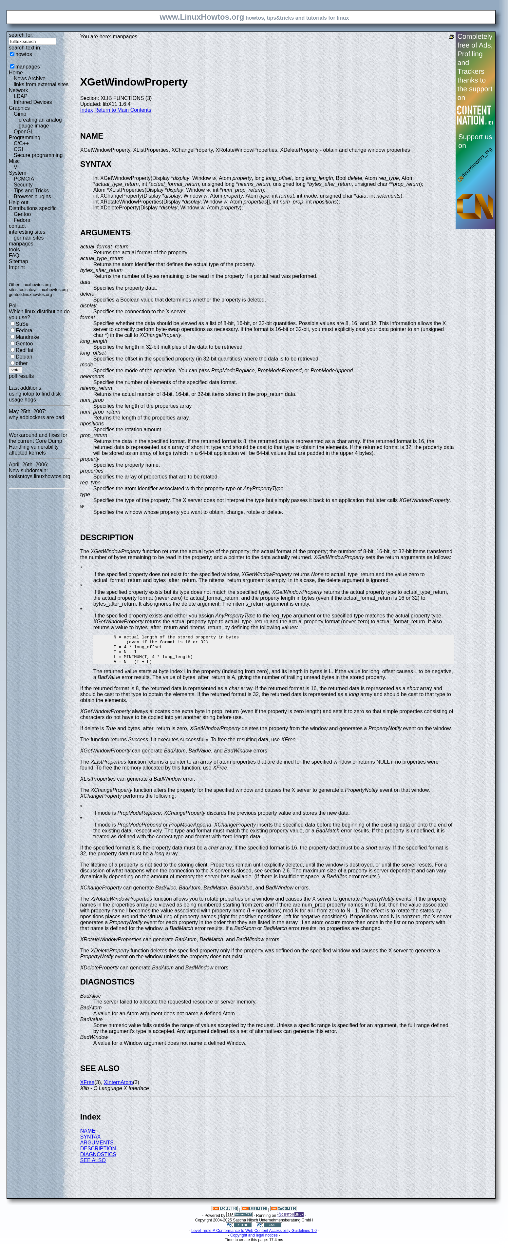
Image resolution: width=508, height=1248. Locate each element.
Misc (14, 161)
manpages (27, 66)
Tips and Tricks (31, 190)
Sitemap (18, 261)
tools (14, 249)
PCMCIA (24, 179)
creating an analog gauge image (40, 122)
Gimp (20, 114)
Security (23, 184)
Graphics (19, 108)
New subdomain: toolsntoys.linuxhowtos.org (39, 473)
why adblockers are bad (36, 417)
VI (16, 167)
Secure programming (38, 155)
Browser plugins (32, 196)
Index (86, 110)
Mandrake (27, 337)
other (22, 363)
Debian (24, 357)
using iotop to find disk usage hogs (35, 396)
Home (16, 72)
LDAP (21, 96)
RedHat (24, 350)
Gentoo (22, 214)
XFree (87, 1088)
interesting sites (27, 232)
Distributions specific (33, 208)
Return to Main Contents (122, 110)
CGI (18, 149)
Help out (18, 202)
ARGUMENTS (97, 1148)
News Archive (30, 78)
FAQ (14, 255)
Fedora (22, 220)
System (17, 173)
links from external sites (41, 84)
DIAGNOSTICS (98, 1160)
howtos (23, 54)
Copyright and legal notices (254, 1241)
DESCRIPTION (98, 1154)
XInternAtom (118, 1088)
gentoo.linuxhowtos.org (30, 294)
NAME (87, 1137)
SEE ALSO (93, 1166)
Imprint (17, 267)
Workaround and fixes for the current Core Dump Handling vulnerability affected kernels (38, 444)
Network (18, 90)
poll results (21, 376)
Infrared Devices (33, 102)
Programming (24, 137)
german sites (29, 238)
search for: (21, 35)
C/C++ (21, 143)
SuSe (22, 324)
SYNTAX (90, 1142)
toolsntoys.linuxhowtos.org (43, 289)
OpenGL (23, 131)
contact (17, 226)
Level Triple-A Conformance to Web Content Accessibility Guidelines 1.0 (254, 1236)
